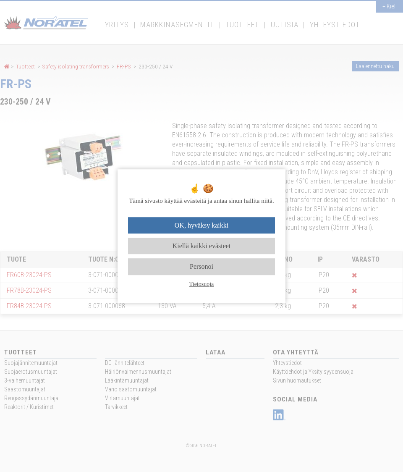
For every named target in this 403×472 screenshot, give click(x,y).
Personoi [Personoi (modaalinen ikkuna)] (201, 266)
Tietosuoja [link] (201, 284)
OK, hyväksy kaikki (201, 225)
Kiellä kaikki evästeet (202, 245)
